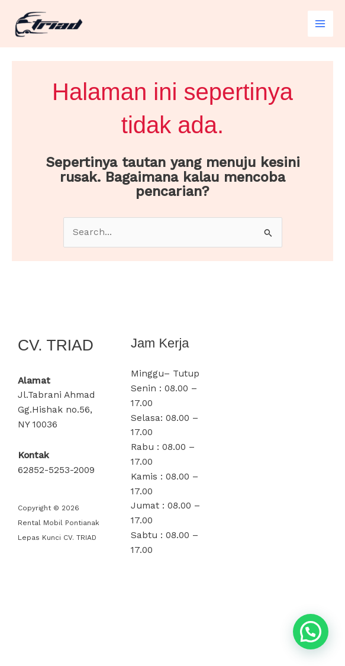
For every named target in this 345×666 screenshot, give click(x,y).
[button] (310, 631)
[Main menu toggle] (320, 23)
